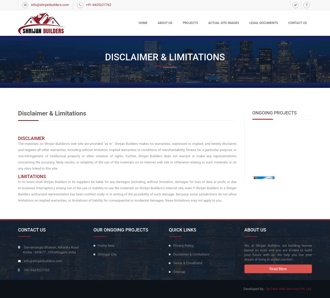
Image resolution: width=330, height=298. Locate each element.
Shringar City (107, 254)
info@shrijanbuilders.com (50, 5)
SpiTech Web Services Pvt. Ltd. (289, 289)
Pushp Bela (106, 245)
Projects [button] (190, 23)
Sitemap (179, 272)
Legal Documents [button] (263, 23)
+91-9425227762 (98, 5)
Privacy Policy (183, 245)
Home (143, 23)
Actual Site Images (223, 23)
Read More (278, 269)
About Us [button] (165, 23)
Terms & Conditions (187, 263)
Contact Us (297, 23)
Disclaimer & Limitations (191, 254)
